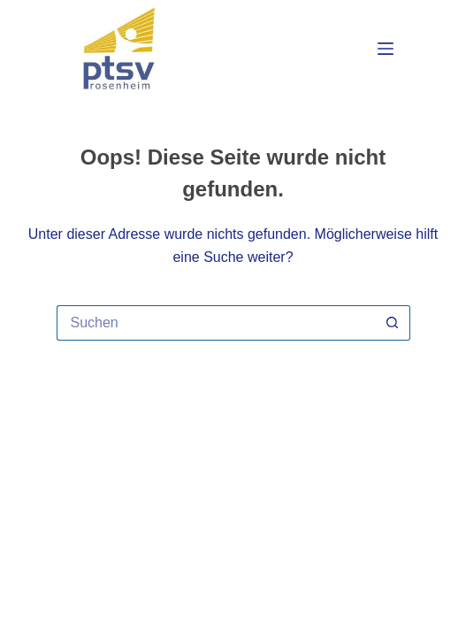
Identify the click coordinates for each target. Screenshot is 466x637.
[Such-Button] (392, 323)
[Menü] (385, 49)
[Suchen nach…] (216, 323)
